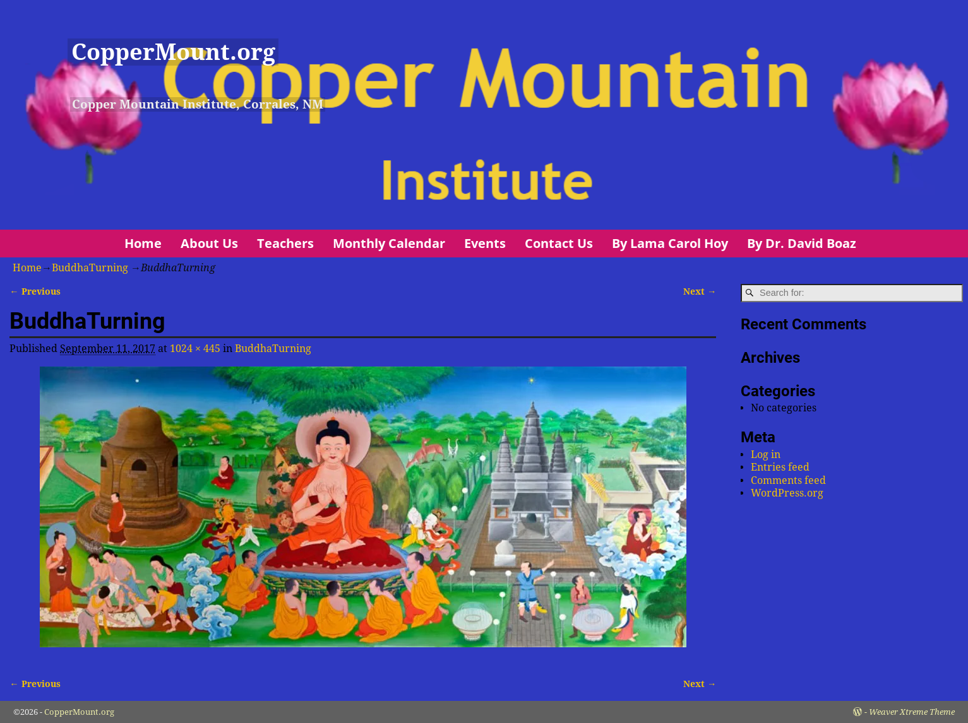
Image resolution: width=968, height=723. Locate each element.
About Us (209, 243)
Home (143, 243)
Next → (699, 291)
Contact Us (559, 243)
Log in (765, 455)
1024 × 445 (195, 349)
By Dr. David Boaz (801, 243)
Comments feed (788, 480)
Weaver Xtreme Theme (912, 712)
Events (485, 243)
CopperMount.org (173, 52)
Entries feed (780, 467)
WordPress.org (787, 493)
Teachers (285, 243)
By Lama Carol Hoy (670, 243)
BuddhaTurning (90, 268)
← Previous (34, 291)
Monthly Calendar (389, 243)
